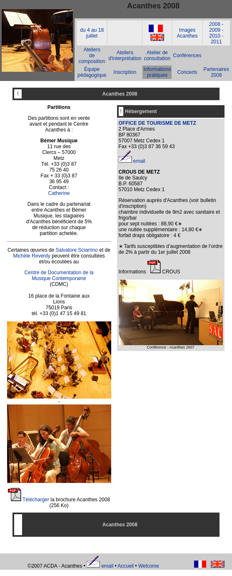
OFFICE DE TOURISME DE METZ (157, 123)
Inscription (125, 72)
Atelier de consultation (157, 55)
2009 (214, 30)
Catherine (59, 193)
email (139, 161)
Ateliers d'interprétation (124, 55)
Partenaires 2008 (216, 72)
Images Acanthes (187, 33)
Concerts (187, 72)
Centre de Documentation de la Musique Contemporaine (58, 275)
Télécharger (35, 500)
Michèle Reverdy (31, 256)
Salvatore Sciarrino (76, 250)
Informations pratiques (157, 72)
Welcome (148, 566)
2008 (214, 24)
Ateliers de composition (92, 55)
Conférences (187, 55)
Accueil (125, 566)
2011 (216, 42)
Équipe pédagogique (91, 72)
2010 (214, 36)
